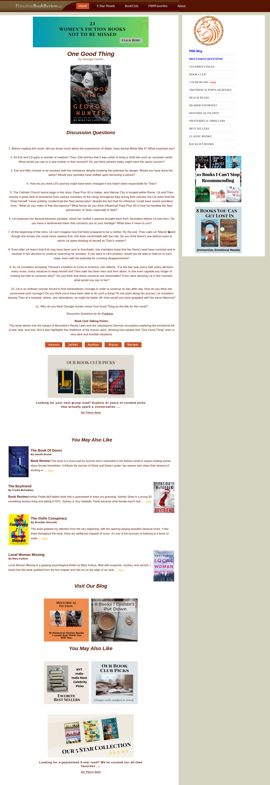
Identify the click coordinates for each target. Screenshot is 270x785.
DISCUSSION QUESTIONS (206, 58)
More (50, 470)
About (181, 6)
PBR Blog (195, 51)
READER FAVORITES (203, 105)
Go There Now (91, 412)
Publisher (107, 313)
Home (83, 6)
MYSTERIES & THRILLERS (207, 120)
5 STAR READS (202, 82)
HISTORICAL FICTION (204, 113)
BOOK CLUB (197, 74)
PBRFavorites (157, 6)
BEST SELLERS (199, 128)
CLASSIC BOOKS (200, 136)
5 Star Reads (106, 6)
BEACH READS (199, 97)
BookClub (131, 6)
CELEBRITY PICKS (202, 66)
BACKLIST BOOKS (201, 144)
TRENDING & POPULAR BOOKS (210, 89)
